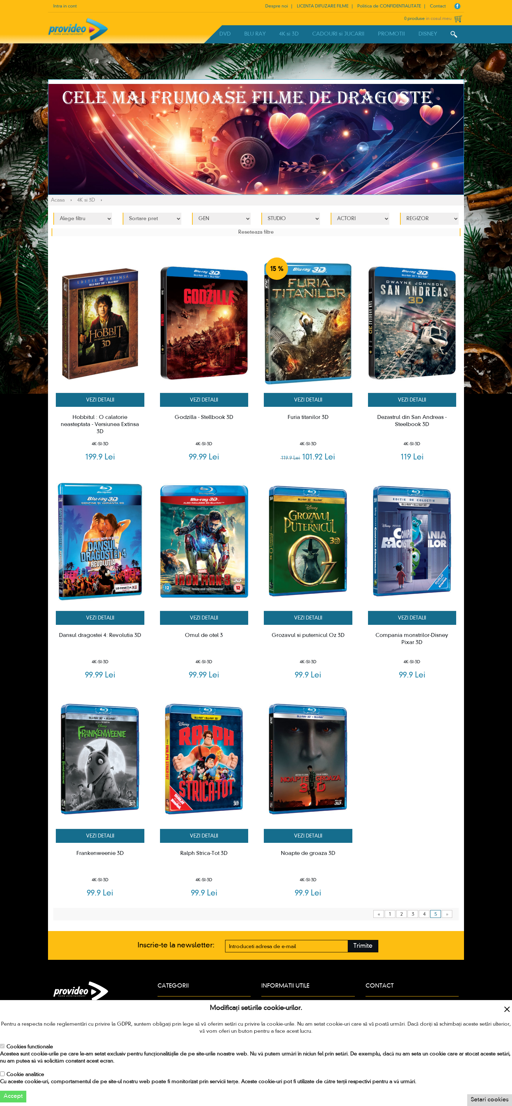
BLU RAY (255, 34)
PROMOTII (391, 34)
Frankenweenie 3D (100, 853)
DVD (225, 34)
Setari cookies (489, 1100)
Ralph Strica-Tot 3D (204, 853)
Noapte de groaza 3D (308, 853)
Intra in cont (65, 6)
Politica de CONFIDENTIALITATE (389, 6)
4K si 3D (289, 34)
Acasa (58, 200)
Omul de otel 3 (204, 635)
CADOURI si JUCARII (338, 34)
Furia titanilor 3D (308, 417)
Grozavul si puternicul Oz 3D (308, 635)
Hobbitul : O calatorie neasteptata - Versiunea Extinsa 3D (100, 424)
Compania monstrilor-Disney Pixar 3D (411, 639)
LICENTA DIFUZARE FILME (322, 6)
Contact (438, 6)
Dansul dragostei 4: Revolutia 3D (100, 635)
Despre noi (276, 6)
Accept (13, 1096)
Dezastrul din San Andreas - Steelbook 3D (412, 421)
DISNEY (427, 34)
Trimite (363, 946)
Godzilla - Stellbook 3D (204, 417)
